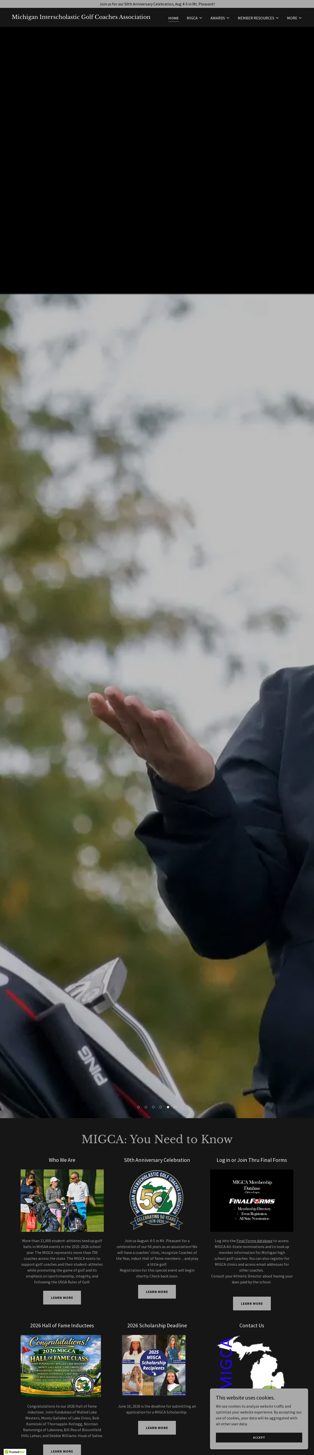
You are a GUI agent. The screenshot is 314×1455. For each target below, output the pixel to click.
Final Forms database (254, 1240)
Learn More (62, 1297)
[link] (81, 17)
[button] (195, 18)
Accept (259, 1437)
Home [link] (173, 17)
